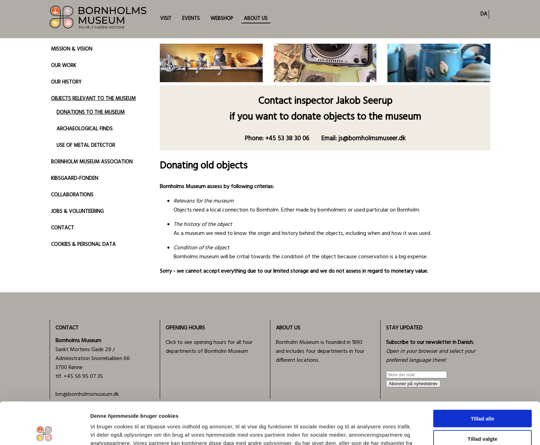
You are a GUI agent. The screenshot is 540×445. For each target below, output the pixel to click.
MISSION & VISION (71, 49)
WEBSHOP (221, 18)
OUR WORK (63, 66)
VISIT (166, 18)
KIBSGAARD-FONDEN (74, 178)
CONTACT (62, 228)
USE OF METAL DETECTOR (85, 145)
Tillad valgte (482, 397)
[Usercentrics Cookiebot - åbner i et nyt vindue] (44, 431)
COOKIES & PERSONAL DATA (83, 244)
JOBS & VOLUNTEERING (77, 211)
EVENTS (191, 18)
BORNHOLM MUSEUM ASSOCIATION (92, 162)
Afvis (482, 417)
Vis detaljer (358, 431)
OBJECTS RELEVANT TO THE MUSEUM (93, 99)
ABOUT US (256, 18)
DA (483, 14)
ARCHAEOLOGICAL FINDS (84, 129)
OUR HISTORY (66, 82)
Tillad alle (482, 376)
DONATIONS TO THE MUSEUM (90, 112)
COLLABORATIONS (72, 195)
